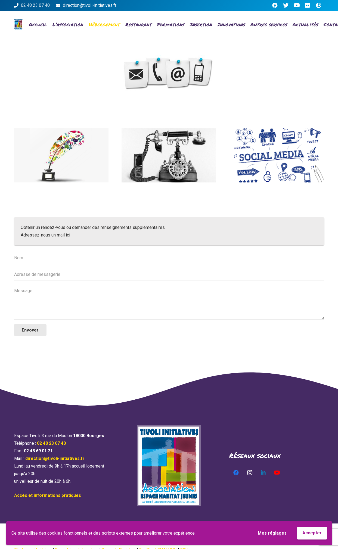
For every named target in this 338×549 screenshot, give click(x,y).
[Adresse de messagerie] (169, 275)
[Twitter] (285, 5)
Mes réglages (272, 533)
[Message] (169, 302)
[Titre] (318, 5)
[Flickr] (307, 5)
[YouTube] (296, 5)
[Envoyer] (30, 330)
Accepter (312, 532)
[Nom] (169, 258)
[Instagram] (249, 472)
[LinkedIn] (263, 472)
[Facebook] (274, 5)
